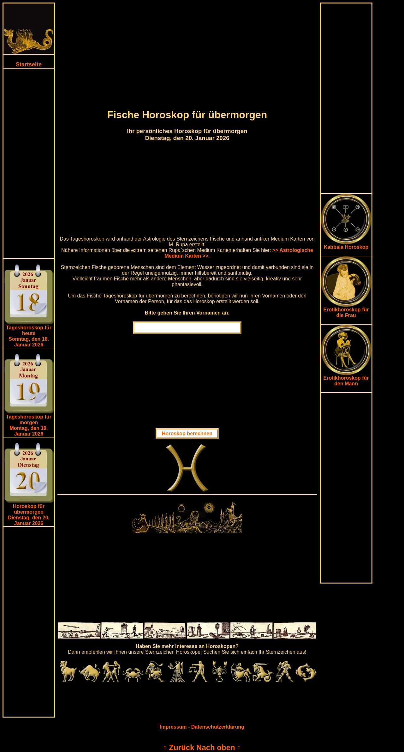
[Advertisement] (28, 163)
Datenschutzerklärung (217, 727)
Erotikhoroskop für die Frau (346, 310)
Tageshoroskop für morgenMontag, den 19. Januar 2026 (28, 425)
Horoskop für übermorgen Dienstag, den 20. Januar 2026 (29, 515)
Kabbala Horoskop (346, 245)
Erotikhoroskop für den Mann (346, 378)
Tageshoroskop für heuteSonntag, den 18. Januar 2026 (28, 336)
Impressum (173, 727)
